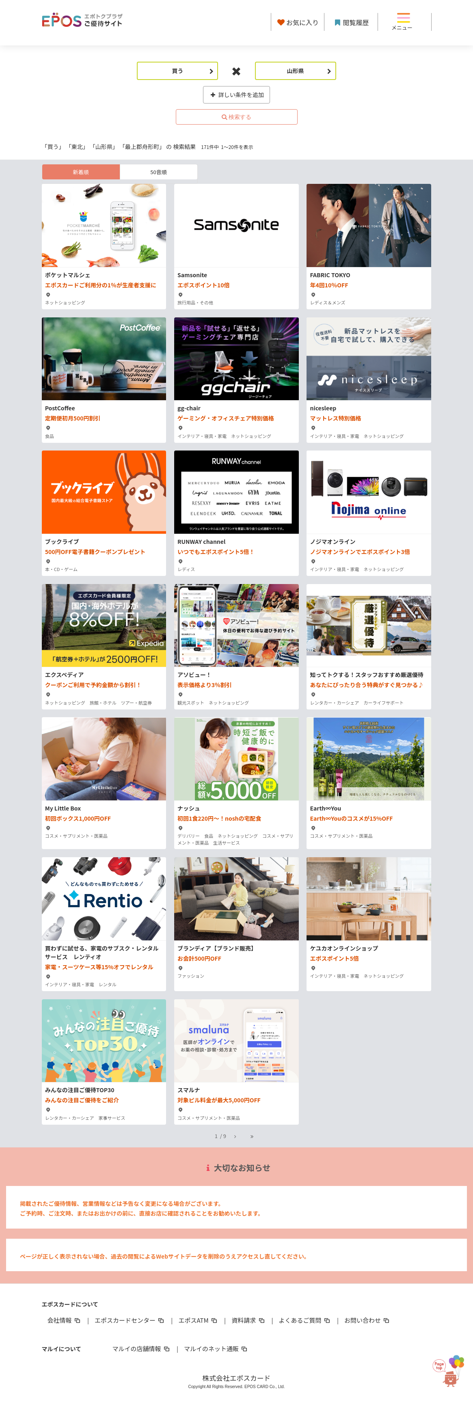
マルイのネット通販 (216, 1348)
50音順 (158, 172)
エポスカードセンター (130, 1320)
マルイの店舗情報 (141, 1348)
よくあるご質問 (305, 1320)
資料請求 (248, 1320)
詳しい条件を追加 (236, 95)
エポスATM (198, 1320)
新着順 (81, 172)
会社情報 (65, 1320)
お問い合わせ (367, 1320)
